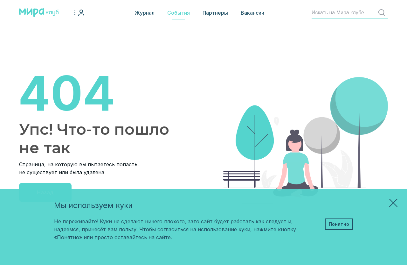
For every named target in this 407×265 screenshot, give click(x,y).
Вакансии (252, 13)
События (178, 13)
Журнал (145, 13)
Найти (383, 12)
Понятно (339, 224)
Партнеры (215, 13)
